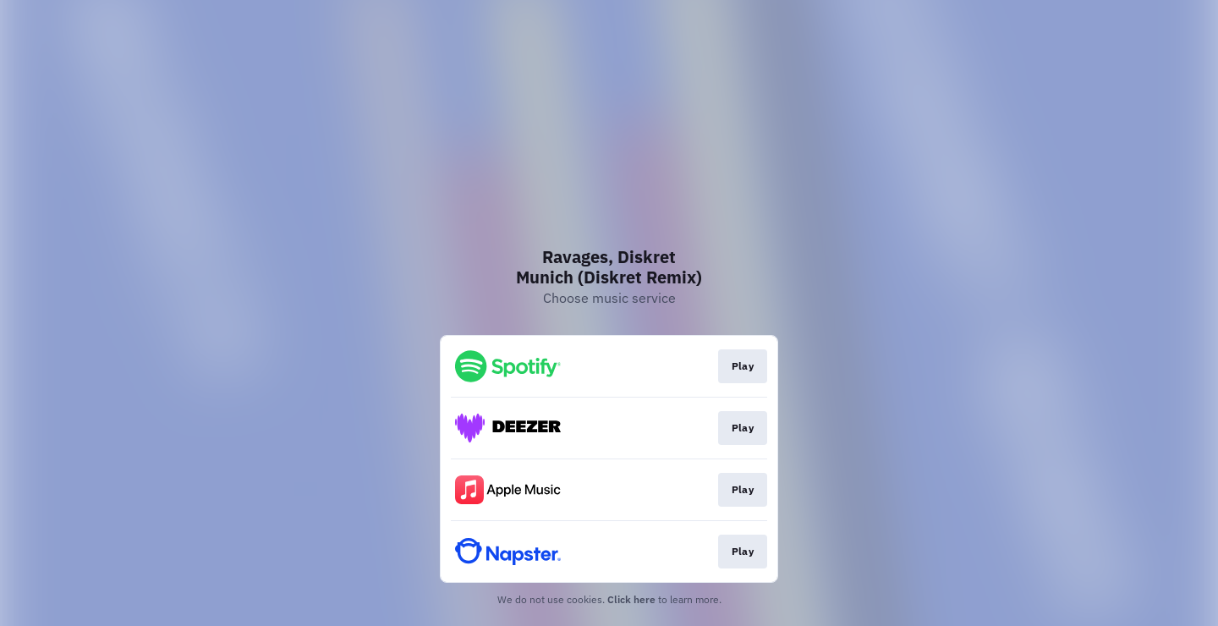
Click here (631, 599)
